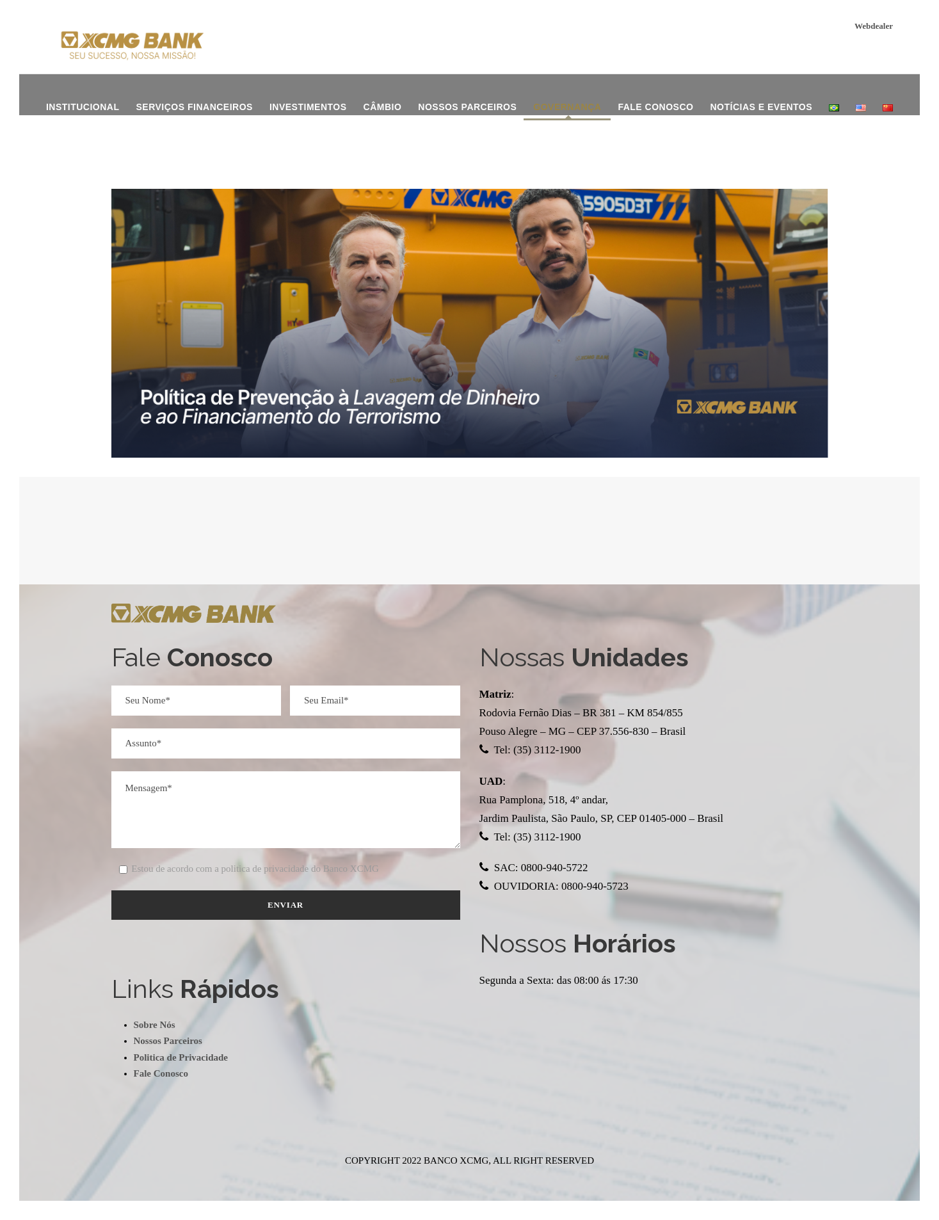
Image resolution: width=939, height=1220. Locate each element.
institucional (83, 107)
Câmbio (383, 107)
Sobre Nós (154, 1025)
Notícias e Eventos (761, 107)
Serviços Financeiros (194, 107)
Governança (567, 107)
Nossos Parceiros (467, 107)
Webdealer (874, 26)
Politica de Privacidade (181, 1057)
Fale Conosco (655, 107)
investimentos (308, 107)
